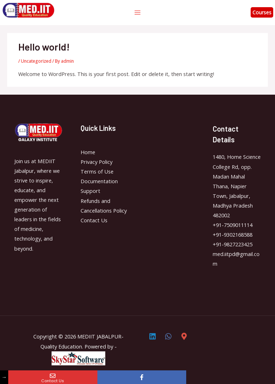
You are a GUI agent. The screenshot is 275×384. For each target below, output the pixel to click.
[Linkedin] (152, 336)
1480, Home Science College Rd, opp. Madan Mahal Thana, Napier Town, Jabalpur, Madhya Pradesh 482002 (237, 186)
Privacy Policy (96, 161)
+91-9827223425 (232, 244)
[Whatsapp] (168, 336)
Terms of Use (97, 171)
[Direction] (184, 336)
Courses (261, 12)
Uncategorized (36, 61)
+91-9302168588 (232, 234)
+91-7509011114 (232, 224)
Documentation (99, 181)
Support (90, 190)
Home (88, 152)
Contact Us (94, 220)
